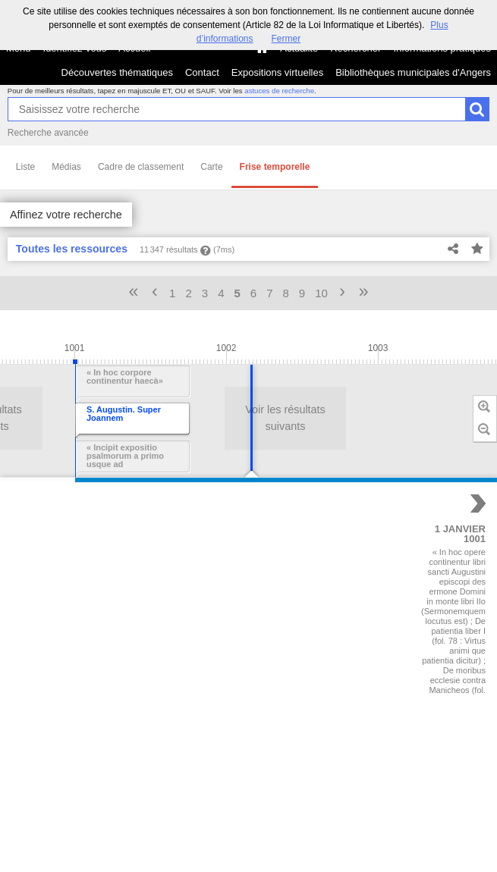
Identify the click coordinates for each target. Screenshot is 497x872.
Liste (25, 167)
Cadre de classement (141, 167)
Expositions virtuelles (277, 72)
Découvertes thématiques (117, 72)
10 (321, 293)
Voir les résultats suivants (197, 417)
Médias (66, 167)
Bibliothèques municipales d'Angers (413, 72)
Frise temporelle (275, 167)
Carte (211, 167)
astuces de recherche (279, 90)
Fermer (286, 38)
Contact (202, 72)
